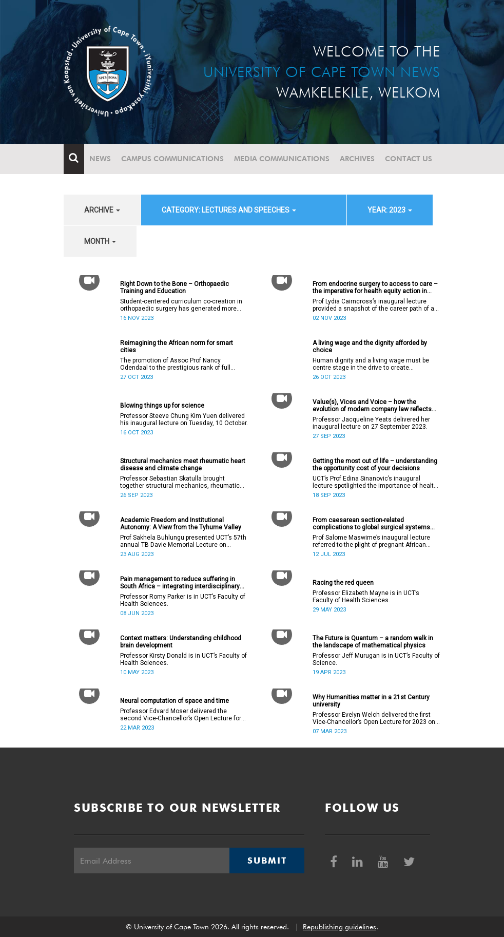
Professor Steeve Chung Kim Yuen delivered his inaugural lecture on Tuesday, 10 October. (184, 419)
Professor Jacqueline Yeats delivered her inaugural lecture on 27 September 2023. (371, 423)
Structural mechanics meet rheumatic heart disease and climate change (182, 464)
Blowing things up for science (162, 405)
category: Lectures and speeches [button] (229, 210)
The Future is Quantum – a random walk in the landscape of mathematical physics (373, 642)
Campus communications (172, 159)
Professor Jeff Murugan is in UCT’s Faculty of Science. (376, 659)
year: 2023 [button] (389, 210)
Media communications (281, 159)
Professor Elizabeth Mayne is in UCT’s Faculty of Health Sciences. (366, 596)
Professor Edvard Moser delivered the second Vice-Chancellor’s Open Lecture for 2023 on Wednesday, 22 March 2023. (180, 714)
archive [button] (102, 210)
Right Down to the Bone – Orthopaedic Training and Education (174, 287)
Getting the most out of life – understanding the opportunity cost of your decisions (375, 464)
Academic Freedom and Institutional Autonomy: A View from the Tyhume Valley (180, 524)
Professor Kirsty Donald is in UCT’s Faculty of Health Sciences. (183, 659)
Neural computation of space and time (174, 700)
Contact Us (408, 159)
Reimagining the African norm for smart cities (176, 346)
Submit (266, 860)
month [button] (100, 241)
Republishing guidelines (339, 927)
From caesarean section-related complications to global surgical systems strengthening (371, 524)
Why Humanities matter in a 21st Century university (371, 701)
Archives (357, 159)
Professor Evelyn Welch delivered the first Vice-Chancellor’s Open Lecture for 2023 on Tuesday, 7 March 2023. (374, 718)
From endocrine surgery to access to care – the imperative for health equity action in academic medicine (375, 287)
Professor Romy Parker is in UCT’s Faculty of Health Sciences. (182, 600)
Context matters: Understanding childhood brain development (180, 642)
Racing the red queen (343, 582)
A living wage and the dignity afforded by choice (370, 346)
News (100, 159)
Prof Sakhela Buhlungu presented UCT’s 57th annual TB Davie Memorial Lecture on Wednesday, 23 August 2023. (183, 541)
